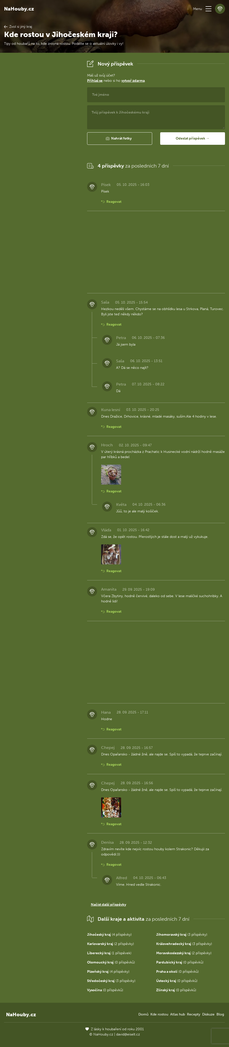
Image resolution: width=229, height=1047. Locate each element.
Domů (143, 1014)
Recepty (193, 1014)
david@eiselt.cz (128, 1034)
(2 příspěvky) (110, 944)
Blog (220, 1014)
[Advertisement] (41, 134)
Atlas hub (177, 1014)
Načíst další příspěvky (108, 904)
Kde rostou (159, 1014)
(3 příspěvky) (181, 934)
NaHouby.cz (19, 9)
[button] (208, 8)
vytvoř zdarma (133, 81)
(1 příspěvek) (109, 953)
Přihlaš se (95, 81)
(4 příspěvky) (109, 934)
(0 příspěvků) (111, 962)
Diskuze (208, 1014)
